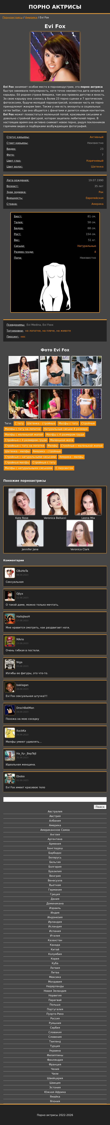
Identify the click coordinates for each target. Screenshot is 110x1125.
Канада (55, 944)
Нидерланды (55, 986)
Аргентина (55, 839)
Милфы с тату (68, 423)
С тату (19, 423)
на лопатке (33, 330)
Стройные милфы (17, 462)
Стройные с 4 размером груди (26, 440)
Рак (101, 192)
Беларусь (55, 857)
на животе (63, 330)
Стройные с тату (44, 462)
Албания (55, 820)
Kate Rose (21, 518)
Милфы (53, 445)
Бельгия (55, 862)
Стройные (88, 423)
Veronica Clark (79, 549)
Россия (55, 1018)
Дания (55, 898)
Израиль (55, 908)
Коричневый (94, 160)
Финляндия (55, 1059)
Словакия (54, 1032)
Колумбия (55, 954)
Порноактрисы (12, 17)
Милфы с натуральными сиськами (28, 468)
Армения (55, 843)
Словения (55, 1036)
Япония (55, 1101)
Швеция (55, 1082)
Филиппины (55, 1055)
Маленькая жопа (61, 440)
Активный (96, 137)
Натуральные (86, 246)
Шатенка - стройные (41, 423)
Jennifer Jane (30, 549)
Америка (31, 17)
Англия (55, 834)
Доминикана (55, 903)
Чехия (55, 1069)
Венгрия (55, 875)
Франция (55, 1064)
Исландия (55, 926)
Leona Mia (88, 518)
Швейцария (55, 1078)
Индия (55, 912)
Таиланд (55, 1041)
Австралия (55, 811)
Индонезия (54, 917)
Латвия (55, 967)
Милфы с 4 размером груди (65, 434)
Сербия (55, 1027)
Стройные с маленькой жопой (81, 445)
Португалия (55, 1009)
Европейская (94, 198)
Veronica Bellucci (55, 518)
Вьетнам (55, 885)
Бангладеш (55, 848)
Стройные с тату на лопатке (24, 445)
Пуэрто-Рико (55, 1013)
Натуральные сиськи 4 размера (65, 429)
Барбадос (54, 852)
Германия (55, 889)
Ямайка (55, 1096)
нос (23, 336)
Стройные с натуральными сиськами (30, 456)
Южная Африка (55, 1092)
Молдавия (55, 981)
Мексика (55, 977)
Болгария (55, 866)
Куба (55, 963)
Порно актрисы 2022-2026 (55, 1115)
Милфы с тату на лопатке (22, 429)
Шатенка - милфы (17, 451)
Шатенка (97, 166)
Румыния (55, 1023)
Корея (55, 958)
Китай (55, 949)
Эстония (55, 1087)
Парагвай (55, 1000)
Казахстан (55, 940)
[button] (23, 371)
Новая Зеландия (55, 990)
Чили (55, 1073)
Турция (55, 1046)
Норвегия (55, 995)
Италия (55, 935)
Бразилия (54, 871)
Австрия (55, 816)
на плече (48, 330)
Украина (55, 1050)
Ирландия (55, 921)
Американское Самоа (55, 829)
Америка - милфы (71, 456)
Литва (55, 972)
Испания (55, 931)
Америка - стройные (47, 451)
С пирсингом (64, 468)
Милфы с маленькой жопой (24, 434)
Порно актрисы (55, 7)
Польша (55, 1004)
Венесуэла (55, 880)
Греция (55, 894)
